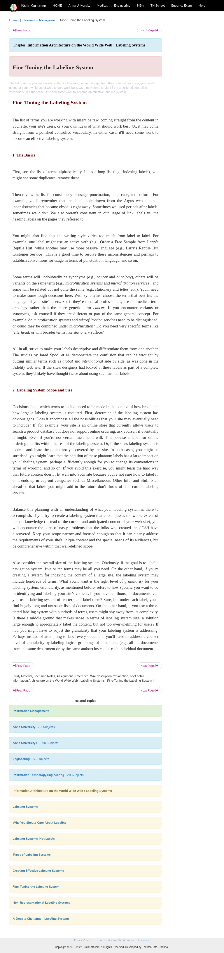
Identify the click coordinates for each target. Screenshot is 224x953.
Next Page (149, 30)
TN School (157, 6)
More (201, 6)
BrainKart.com (33, 5)
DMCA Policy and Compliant (133, 940)
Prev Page (21, 30)
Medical (102, 6)
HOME (57, 6)
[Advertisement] (191, 83)
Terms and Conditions (103, 940)
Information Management (40, 20)
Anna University (79, 6)
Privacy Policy (82, 940)
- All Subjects (34, 727)
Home (13, 20)
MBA (140, 6)
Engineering (122, 6)
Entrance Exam (181, 6)
